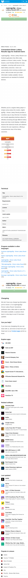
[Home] (1, 5)
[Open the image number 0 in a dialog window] (7, 148)
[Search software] (23, 1)
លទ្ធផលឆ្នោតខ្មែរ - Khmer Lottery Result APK (16, 284)
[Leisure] (9, 5)
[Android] (5, 5)
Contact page (16, 331)
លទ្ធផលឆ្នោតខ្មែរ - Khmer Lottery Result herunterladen (11, 260)
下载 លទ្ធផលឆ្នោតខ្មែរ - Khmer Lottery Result (12, 264)
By (8, 12)
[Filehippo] (5, 1)
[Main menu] (26, 1)
